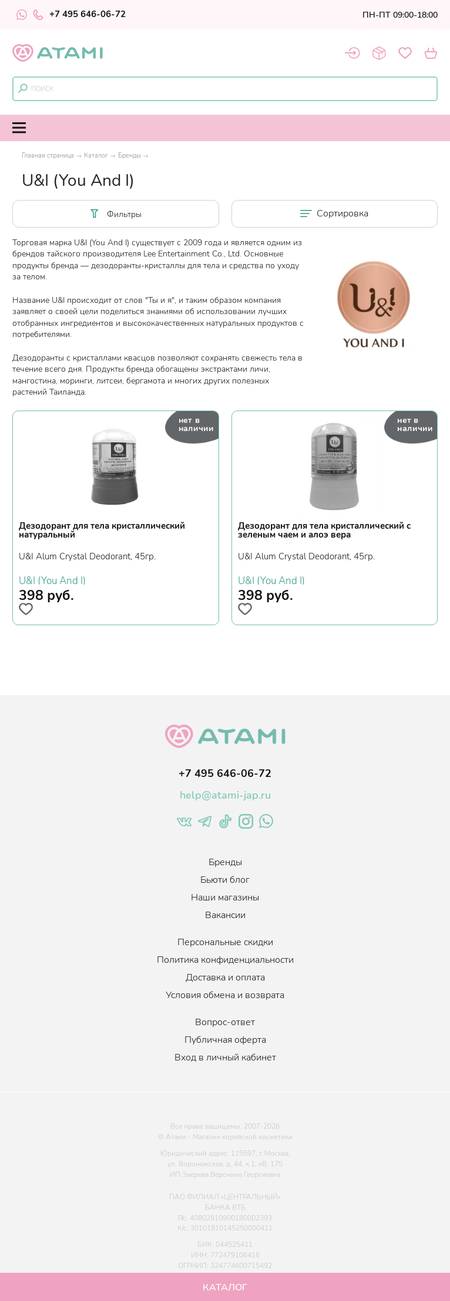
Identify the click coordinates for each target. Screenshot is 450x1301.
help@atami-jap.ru (225, 795)
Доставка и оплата (225, 977)
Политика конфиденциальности (225, 959)
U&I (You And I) (52, 579)
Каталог (96, 155)
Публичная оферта (225, 1039)
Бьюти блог (225, 879)
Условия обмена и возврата (225, 995)
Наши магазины (225, 897)
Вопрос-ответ (225, 1022)
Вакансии (225, 915)
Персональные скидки (225, 942)
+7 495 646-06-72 (79, 14)
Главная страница (48, 155)
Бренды (129, 155)
